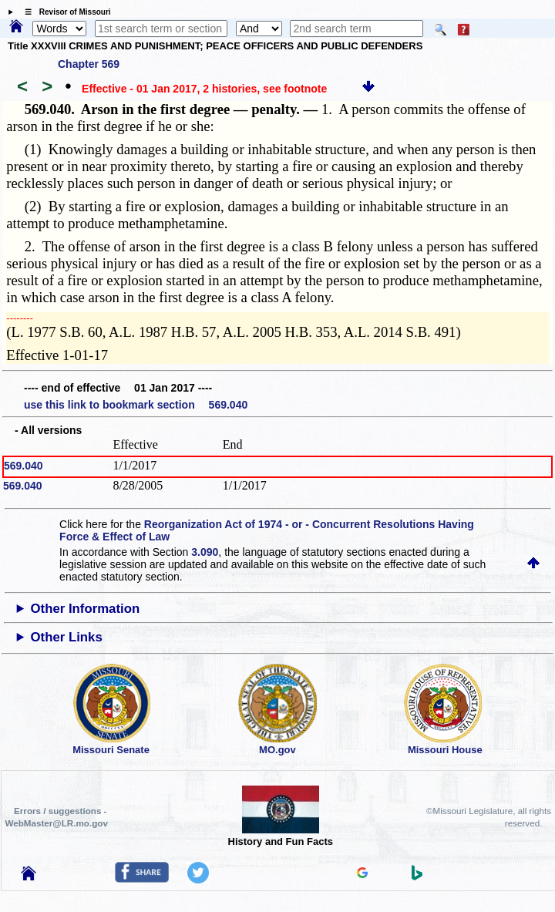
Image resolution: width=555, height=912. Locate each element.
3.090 (204, 552)
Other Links (67, 637)
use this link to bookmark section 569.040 (135, 405)
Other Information (85, 608)
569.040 (23, 465)
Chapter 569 (88, 64)
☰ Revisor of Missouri (64, 12)
